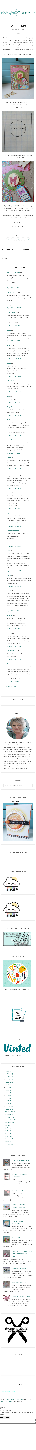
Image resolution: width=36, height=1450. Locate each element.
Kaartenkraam (12, 312)
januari (7, 1141)
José (8, 551)
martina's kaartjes (13, 272)
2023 (7, 1079)
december (8, 1112)
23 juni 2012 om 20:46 (14, 468)
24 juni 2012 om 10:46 (14, 586)
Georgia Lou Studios (6, 1401)
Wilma (9, 330)
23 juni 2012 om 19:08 (14, 435)
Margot (9, 407)
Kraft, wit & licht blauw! (21, 1296)
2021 (7, 1085)
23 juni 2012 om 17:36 (14, 415)
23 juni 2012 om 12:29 (14, 376)
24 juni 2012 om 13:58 (14, 628)
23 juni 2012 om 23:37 (14, 508)
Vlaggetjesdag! (17, 1237)
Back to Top (30, 1446)
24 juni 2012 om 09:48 (14, 526)
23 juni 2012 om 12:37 (14, 392)
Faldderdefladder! (19, 1268)
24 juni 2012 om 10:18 (14, 571)
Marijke (9, 420)
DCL (16, 206)
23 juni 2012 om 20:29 (14, 453)
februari (8, 1139)
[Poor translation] (7, 1417)
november (8, 1114)
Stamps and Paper (13, 530)
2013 (7, 1106)
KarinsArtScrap (12, 292)
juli (6, 1125)
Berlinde (10, 440)
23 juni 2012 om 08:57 (14, 308)
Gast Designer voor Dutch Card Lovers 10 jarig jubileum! (22, 1254)
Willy (8, 396)
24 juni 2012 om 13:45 (14, 611)
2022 (7, 1082)
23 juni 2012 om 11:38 (14, 359)
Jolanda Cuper (12, 381)
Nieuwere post (8, 250)
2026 (7, 1071)
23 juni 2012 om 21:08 (14, 488)
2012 (7, 1109)
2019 (7, 1090)
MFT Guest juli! (17, 1191)
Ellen (8, 493)
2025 (7, 1074)
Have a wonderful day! (20, 1160)
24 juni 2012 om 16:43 (14, 646)
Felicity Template (19, 1399)
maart (7, 1136)
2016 (7, 1098)
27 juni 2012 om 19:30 (14, 659)
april (7, 1133)
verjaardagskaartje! (20, 1282)
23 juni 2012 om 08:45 (14, 288)
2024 (7, 1076)
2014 (7, 1104)
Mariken (9, 615)
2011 (7, 1144)
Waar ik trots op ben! (8, 1391)
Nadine (9, 591)
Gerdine (9, 473)
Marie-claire (11, 664)
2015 (7, 1101)
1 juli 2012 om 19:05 (13, 681)
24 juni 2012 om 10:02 (14, 546)
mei (6, 1131)
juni (6, 1128)
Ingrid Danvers (12, 513)
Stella (9, 575)
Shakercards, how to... (13, 802)
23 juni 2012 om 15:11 (14, 402)
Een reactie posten (11, 686)
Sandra (9, 457)
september (9, 1120)
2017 (7, 1095)
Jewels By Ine (11, 651)
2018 (7, 1093)
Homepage (4, 1389)
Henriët (9, 633)
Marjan (9, 345)
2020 (7, 1087)
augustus (8, 1122)
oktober (8, 1117)
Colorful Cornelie (9, 1399)
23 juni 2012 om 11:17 (14, 325)
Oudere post (28, 250)
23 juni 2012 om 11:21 (14, 341)
